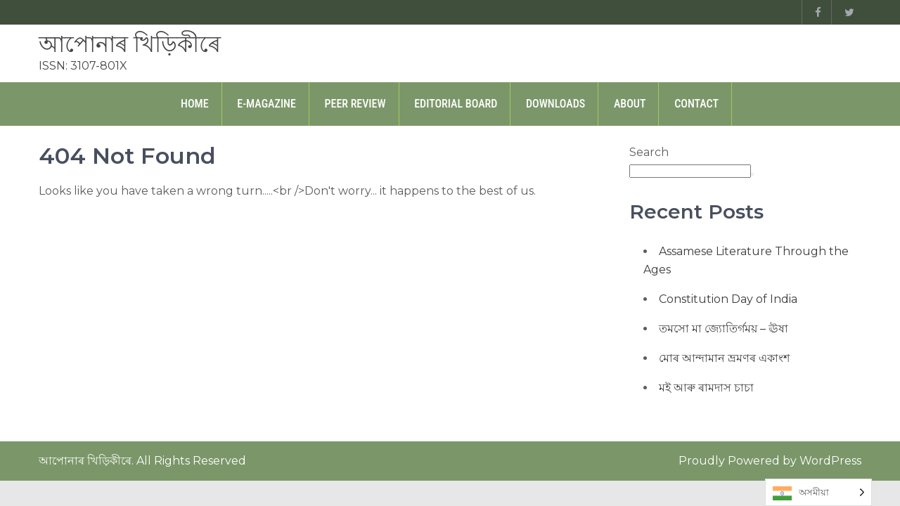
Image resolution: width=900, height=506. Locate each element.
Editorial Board (455, 103)
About (630, 103)
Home (195, 103)
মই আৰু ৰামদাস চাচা (706, 387)
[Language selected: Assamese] (818, 492)
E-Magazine (266, 103)
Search (649, 152)
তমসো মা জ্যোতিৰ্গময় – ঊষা (723, 328)
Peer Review (355, 103)
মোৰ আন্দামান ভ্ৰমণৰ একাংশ (724, 358)
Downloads (555, 103)
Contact (696, 103)
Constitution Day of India (728, 299)
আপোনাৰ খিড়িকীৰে (130, 44)
